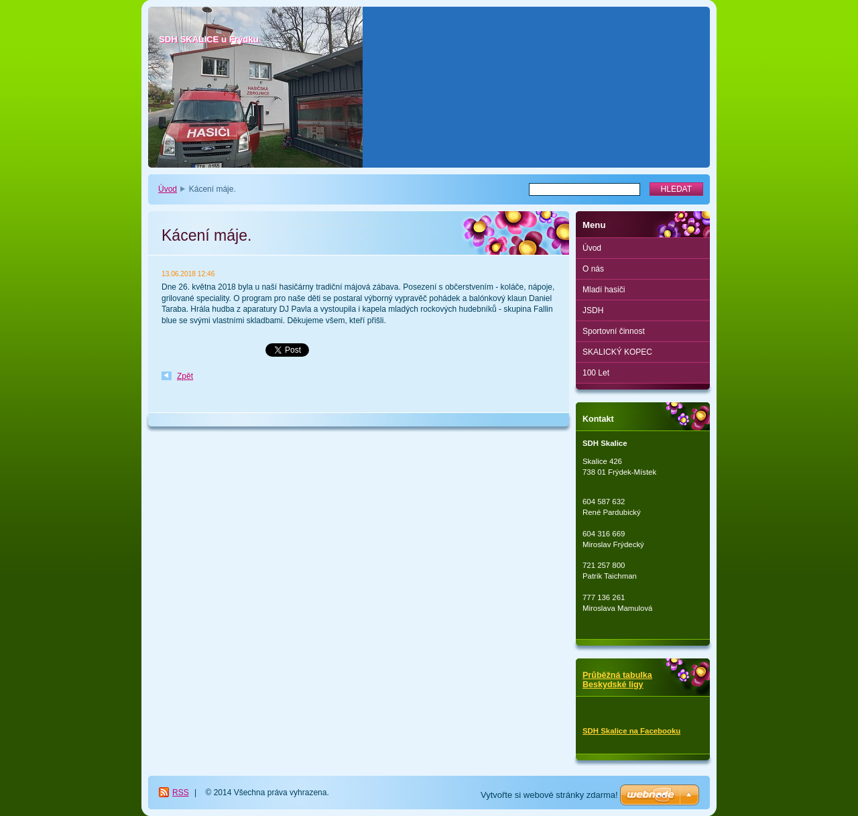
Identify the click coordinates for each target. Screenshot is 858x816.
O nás (593, 269)
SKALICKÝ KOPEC (617, 352)
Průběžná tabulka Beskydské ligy (617, 680)
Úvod (167, 189)
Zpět (185, 376)
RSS (180, 792)
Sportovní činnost (614, 331)
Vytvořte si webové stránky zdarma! (549, 795)
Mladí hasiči (604, 289)
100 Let (596, 372)
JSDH (593, 310)
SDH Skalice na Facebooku (631, 731)
